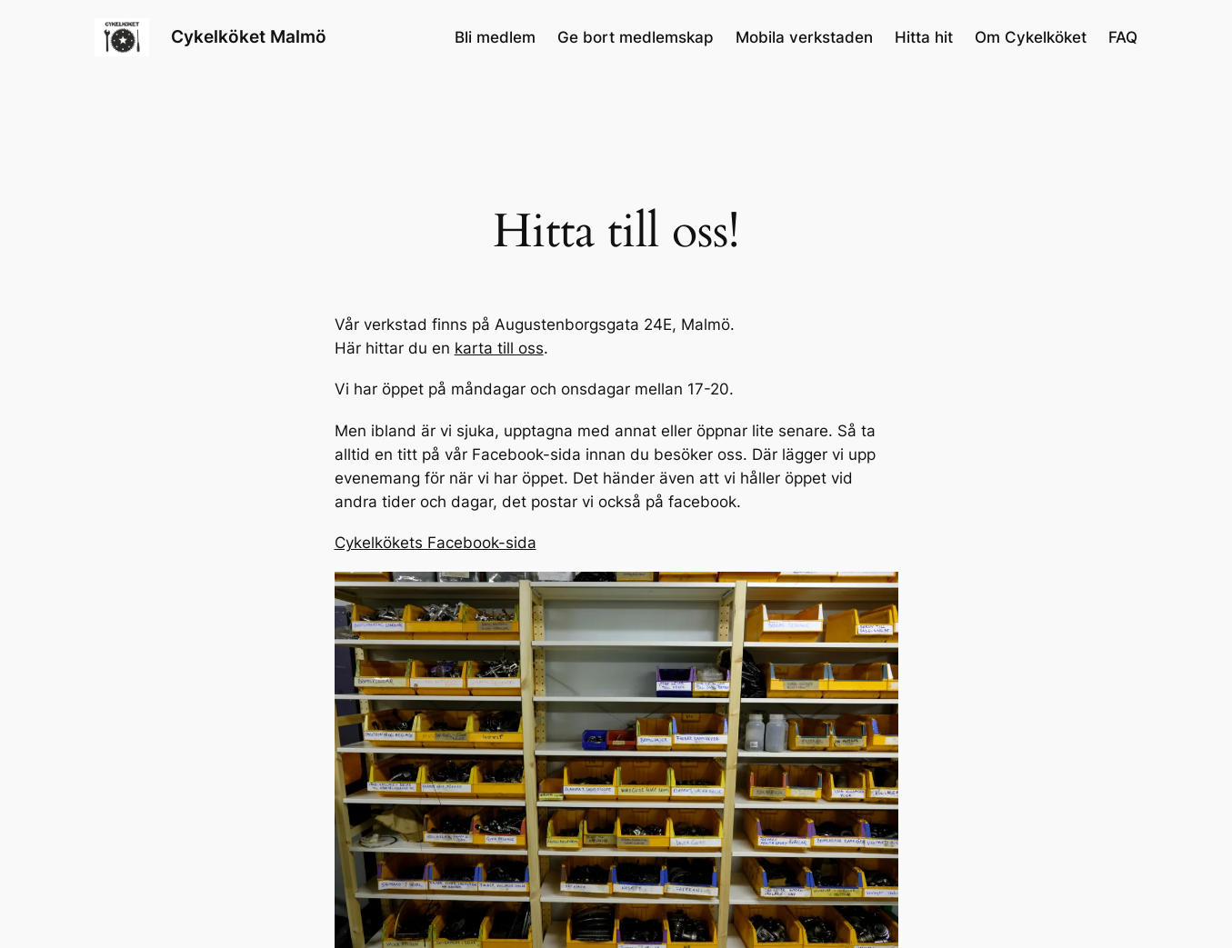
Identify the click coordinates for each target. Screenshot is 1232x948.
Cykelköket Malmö (248, 36)
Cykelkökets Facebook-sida (435, 543)
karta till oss (499, 348)
